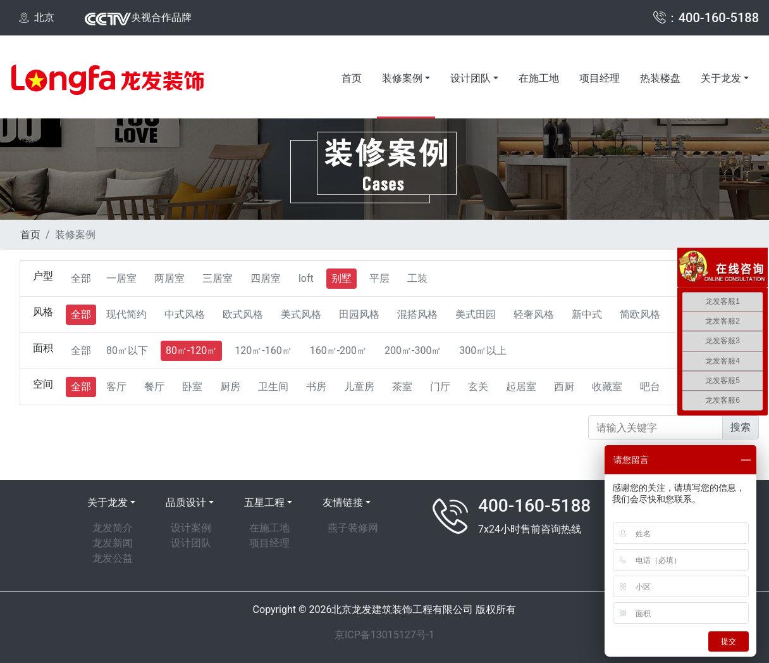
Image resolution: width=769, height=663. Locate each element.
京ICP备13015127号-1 (384, 635)
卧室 (192, 387)
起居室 (521, 387)
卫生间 (273, 387)
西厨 (564, 387)
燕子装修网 (353, 528)
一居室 (121, 278)
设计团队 (470, 78)
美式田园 (475, 314)
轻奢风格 (534, 314)
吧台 (650, 387)
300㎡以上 (483, 350)
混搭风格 (417, 314)
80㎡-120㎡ (191, 350)
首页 (351, 78)
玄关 (478, 387)
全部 (81, 278)
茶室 (402, 387)
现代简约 (126, 314)
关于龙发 (721, 78)
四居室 (265, 278)
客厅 (116, 387)
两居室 (169, 278)
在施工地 (539, 78)
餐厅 (154, 387)
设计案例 (191, 528)
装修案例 (402, 78)
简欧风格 (640, 314)
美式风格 (301, 314)
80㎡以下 (127, 350)
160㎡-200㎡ (338, 350)
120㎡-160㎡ (263, 350)
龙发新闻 (112, 543)
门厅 (440, 387)
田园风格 (359, 314)
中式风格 (184, 314)
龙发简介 (112, 528)
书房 (316, 387)
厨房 (230, 387)
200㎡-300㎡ (412, 350)
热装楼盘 (660, 78)
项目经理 (599, 78)
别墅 (341, 278)
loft (306, 278)
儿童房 (359, 387)
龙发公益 (112, 558)
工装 (417, 278)
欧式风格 (243, 314)
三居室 (217, 278)
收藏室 (607, 387)
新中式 (587, 314)
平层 (379, 278)
